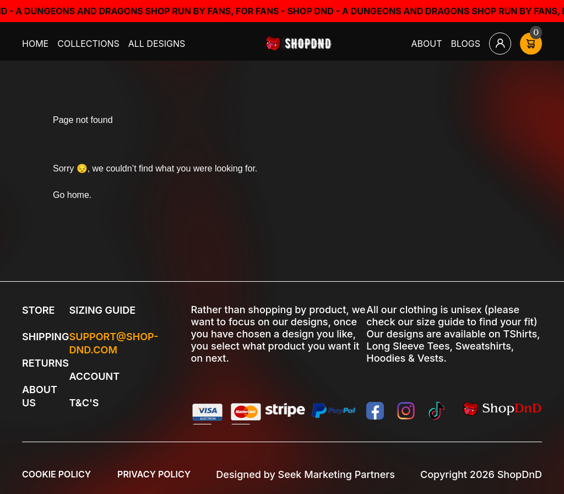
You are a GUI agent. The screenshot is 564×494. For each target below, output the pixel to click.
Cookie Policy (56, 474)
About (426, 43)
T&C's (84, 403)
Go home (71, 195)
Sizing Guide (102, 310)
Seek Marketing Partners (336, 474)
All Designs (157, 43)
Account (94, 376)
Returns (45, 363)
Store (38, 310)
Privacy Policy (154, 474)
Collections (88, 43)
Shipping (45, 336)
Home (35, 43)
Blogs (466, 43)
